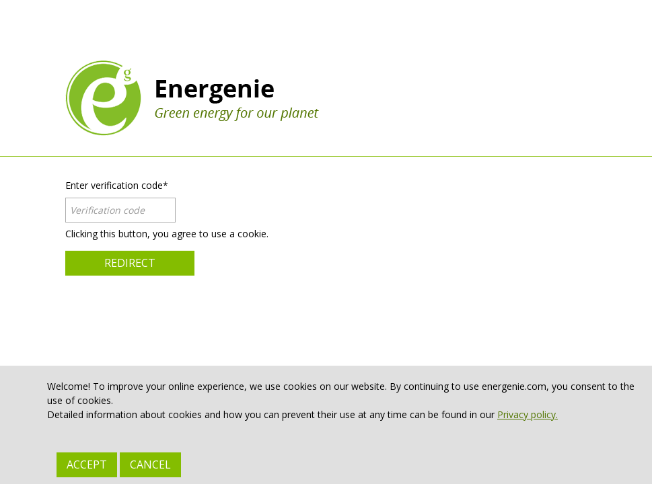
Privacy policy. (527, 414)
